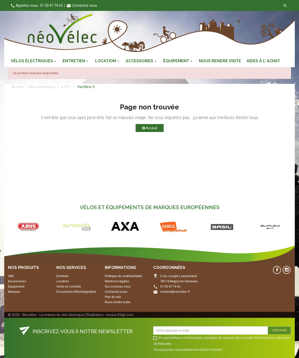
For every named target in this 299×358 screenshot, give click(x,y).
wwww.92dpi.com (120, 315)
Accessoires (17, 281)
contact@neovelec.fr (175, 291)
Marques (14, 291)
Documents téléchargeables (76, 291)
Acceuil (149, 128)
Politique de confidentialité (123, 276)
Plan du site (113, 297)
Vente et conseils (68, 286)
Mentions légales (117, 281)
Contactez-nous (82, 5)
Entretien (62, 276)
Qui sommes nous (118, 286)
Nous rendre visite (117, 302)
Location (62, 281)
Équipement (16, 286)
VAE (11, 276)
